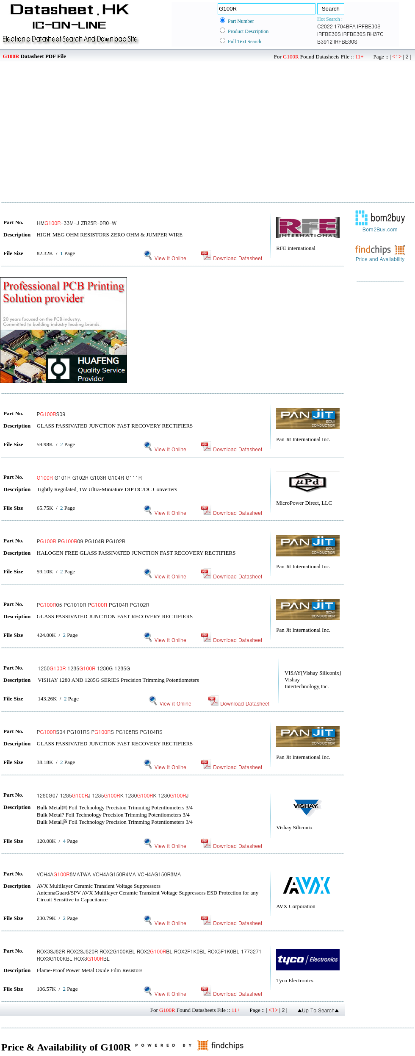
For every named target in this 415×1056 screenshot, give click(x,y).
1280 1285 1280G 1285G (84, 668)
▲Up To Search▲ (318, 1010)
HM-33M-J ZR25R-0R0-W (76, 222)
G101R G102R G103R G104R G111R (89, 477)
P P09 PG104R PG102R (81, 541)
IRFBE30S (369, 26)
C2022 (325, 26)
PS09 (51, 413)
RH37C (375, 33)
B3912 (324, 41)
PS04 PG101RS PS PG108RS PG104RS (100, 731)
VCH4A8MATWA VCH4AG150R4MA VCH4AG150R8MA (109, 874)
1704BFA (345, 26)
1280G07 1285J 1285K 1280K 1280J (112, 795)
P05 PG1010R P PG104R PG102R (93, 604)
